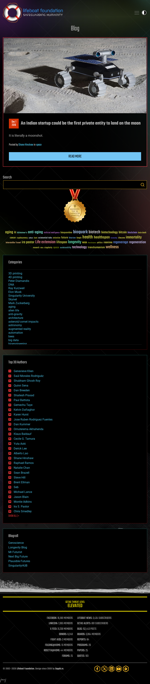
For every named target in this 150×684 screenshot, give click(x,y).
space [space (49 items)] (56, 247)
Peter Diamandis (18, 281)
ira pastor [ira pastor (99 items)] (28, 242)
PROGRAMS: (82, 645)
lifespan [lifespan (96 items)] (61, 242)
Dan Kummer (22, 424)
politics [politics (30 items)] (100, 243)
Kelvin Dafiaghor (24, 409)
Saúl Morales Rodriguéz (29, 376)
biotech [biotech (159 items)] (94, 232)
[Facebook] (97, 669)
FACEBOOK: (52, 618)
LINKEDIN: (53, 623)
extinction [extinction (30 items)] (56, 238)
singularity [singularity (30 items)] (48, 248)
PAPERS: (81, 650)
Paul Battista (22, 400)
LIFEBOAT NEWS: (84, 618)
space (38, 145)
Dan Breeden (22, 390)
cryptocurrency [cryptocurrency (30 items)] (22, 238)
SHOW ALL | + (13, 516)
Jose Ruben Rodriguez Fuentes (33, 419)
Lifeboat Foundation (25, 669)
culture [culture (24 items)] (31, 238)
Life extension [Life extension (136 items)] (45, 242)
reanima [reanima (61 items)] (108, 242)
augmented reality (19, 329)
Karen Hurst (21, 414)
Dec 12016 (14, 123)
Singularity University (21, 295)
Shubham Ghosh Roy (27, 380)
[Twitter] (104, 669)
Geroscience (16, 542)
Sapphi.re (59, 669)
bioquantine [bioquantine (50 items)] (66, 232)
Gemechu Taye (23, 405)
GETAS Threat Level (75, 605)
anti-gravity (15, 314)
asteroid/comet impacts (23, 321)
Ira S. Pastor (21, 506)
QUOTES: (81, 656)
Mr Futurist (15, 552)
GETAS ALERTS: (84, 623)
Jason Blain (21, 497)
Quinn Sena (21, 385)
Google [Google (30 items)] (79, 238)
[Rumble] (126, 669)
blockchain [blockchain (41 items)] (132, 232)
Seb (16, 487)
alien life (13, 310)
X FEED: (53, 629)
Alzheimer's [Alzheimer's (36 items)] (22, 232)
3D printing (15, 273)
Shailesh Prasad (24, 395)
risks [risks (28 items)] (41, 248)
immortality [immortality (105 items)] (134, 237)
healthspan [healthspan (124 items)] (102, 237)
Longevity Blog (17, 547)
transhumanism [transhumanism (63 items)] (96, 247)
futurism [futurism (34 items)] (72, 238)
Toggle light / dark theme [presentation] (144, 12)
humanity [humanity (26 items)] (114, 238)
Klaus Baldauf (22, 434)
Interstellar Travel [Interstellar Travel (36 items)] (13, 242)
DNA (11, 284)
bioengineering (17, 343)
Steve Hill (19, 477)
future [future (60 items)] (64, 237)
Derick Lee (20, 448)
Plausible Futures (19, 561)
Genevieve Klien (23, 371)
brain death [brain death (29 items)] (142, 233)
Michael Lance (23, 492)
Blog (75, 29)
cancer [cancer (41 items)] (13, 237)
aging (11, 306)
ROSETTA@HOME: (52, 650)
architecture (15, 318)
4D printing (15, 277)
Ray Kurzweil (16, 288)
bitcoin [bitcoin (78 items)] (123, 232)
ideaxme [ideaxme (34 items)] (121, 238)
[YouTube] (119, 669)
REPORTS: (81, 639)
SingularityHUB (17, 565)
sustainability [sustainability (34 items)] (65, 248)
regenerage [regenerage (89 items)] (120, 242)
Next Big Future (18, 556)
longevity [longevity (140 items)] (74, 242)
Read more (75, 156)
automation (15, 332)
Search (142, 184)
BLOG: (79, 629)
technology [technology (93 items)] (79, 247)
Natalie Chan (22, 467)
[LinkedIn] (111, 669)
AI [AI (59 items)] (15, 232)
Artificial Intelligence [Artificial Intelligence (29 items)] (52, 233)
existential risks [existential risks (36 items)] (45, 238)
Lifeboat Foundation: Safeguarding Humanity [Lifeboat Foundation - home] (66, 12)
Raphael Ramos (24, 463)
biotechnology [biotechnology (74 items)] (109, 232)
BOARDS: (81, 634)
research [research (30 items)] (36, 248)
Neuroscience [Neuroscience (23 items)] (92, 243)
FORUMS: (66, 656)
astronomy (15, 325)
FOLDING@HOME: (53, 645)
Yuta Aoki (20, 443)
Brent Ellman (22, 482)
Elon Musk (15, 292)
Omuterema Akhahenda (28, 429)
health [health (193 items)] (87, 237)
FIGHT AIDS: (56, 639)
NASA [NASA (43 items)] (84, 242)
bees (11, 336)
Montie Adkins (23, 501)
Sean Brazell (21, 472)
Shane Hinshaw (26, 145)
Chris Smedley (23, 511)
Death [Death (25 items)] (35, 238)
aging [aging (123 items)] (9, 232)
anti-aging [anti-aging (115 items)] (35, 232)
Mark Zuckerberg (19, 303)
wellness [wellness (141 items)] (112, 247)
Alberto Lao (21, 453)
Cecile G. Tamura (24, 438)
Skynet (12, 299)
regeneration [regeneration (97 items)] (137, 242)
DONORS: (63, 634)
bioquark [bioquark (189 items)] (80, 232)
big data (13, 340)
